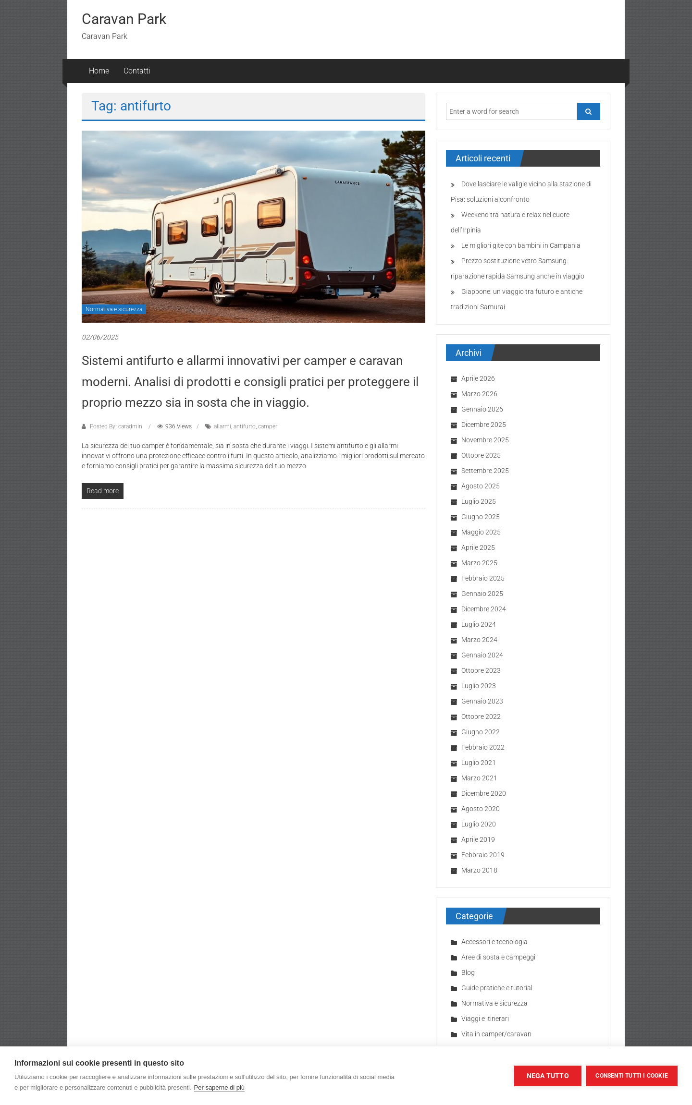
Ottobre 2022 (481, 716)
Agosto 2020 (480, 809)
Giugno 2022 (480, 732)
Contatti (137, 70)
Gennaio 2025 (482, 593)
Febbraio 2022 (483, 747)
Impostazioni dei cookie (462, 1076)
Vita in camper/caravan (496, 1034)
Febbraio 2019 (483, 855)
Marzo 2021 (479, 778)
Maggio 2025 (481, 532)
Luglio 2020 (478, 824)
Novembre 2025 (485, 440)
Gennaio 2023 (482, 701)
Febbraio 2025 (483, 578)
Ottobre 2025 (481, 455)
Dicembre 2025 (483, 424)
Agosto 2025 (480, 486)
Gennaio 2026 (482, 409)
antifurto (245, 426)
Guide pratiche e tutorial (496, 988)
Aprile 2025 (478, 547)
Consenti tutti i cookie (631, 1075)
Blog (468, 972)
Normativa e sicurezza (114, 309)
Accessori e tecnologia (494, 942)
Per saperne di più (219, 1087)
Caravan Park (124, 19)
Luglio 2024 (478, 624)
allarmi (222, 426)
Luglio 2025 (478, 501)
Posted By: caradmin (116, 426)
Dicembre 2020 (483, 793)
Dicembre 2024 (483, 609)
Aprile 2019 (478, 839)
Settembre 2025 (485, 470)
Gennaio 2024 (482, 655)
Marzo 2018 (479, 870)
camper (267, 426)
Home (99, 70)
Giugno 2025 (480, 517)
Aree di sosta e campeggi (498, 957)
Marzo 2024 (479, 640)
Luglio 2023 (478, 686)
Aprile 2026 (478, 378)
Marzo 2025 (479, 563)
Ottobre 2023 (481, 670)
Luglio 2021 (478, 762)
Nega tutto (547, 1076)
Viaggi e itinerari (485, 1018)
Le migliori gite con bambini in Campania (521, 245)
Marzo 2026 (479, 394)
